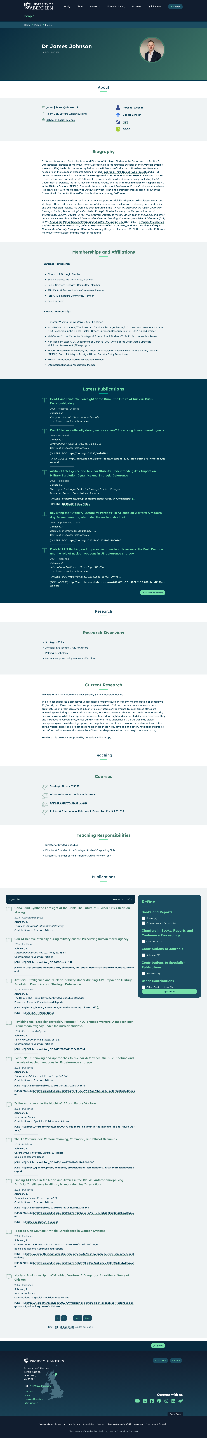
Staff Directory (31, 1405)
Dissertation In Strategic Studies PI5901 (74, 795)
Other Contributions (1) (159, 988)
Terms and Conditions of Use (52, 1427)
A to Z (27, 1398)
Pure (125, 122)
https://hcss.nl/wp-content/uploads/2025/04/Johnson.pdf (96, 499)
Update (157, 1347)
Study (68, 6)
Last (88, 1319)
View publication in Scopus (42, 1223)
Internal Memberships (57, 264)
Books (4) (151, 919)
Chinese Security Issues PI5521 (68, 804)
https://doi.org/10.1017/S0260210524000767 (94, 540)
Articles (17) (153, 974)
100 (71, 1328)
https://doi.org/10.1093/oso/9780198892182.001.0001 (64, 1163)
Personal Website (133, 108)
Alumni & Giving (117, 6)
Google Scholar (132, 115)
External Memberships (57, 311)
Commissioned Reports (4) (161, 924)
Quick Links (156, 6)
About (81, 6)
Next (79, 1319)
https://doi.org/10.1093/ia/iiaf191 (88, 453)
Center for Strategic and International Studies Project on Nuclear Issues (120, 175)
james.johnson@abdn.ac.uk (62, 107)
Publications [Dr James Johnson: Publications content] (103, 878)
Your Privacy (74, 1427)
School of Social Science (60, 120)
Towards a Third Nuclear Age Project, (124, 172)
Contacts (29, 1394)
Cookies (100, 1427)
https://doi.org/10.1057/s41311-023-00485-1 (94, 577)
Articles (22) (153, 956)
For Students (154, 1363)
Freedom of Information (157, 1427)
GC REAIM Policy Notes (76, 504)
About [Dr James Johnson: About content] (103, 87)
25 (61, 1328)
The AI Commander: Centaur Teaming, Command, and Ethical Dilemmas (115, 218)
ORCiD (126, 129)
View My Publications (150, 593)
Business (137, 6)
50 (65, 1328)
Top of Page (175, 1416)
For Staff (174, 1363)
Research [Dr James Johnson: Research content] (103, 612)
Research (96, 6)
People (30, 16)
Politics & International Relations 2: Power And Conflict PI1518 (87, 812)
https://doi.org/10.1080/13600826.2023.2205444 (60, 1208)
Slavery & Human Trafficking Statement (125, 1427)
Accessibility (88, 1427)
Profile (48, 25)
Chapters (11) (154, 942)
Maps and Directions (34, 1401)
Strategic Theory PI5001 (64, 787)
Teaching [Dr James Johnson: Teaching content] (103, 756)
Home (27, 25)
